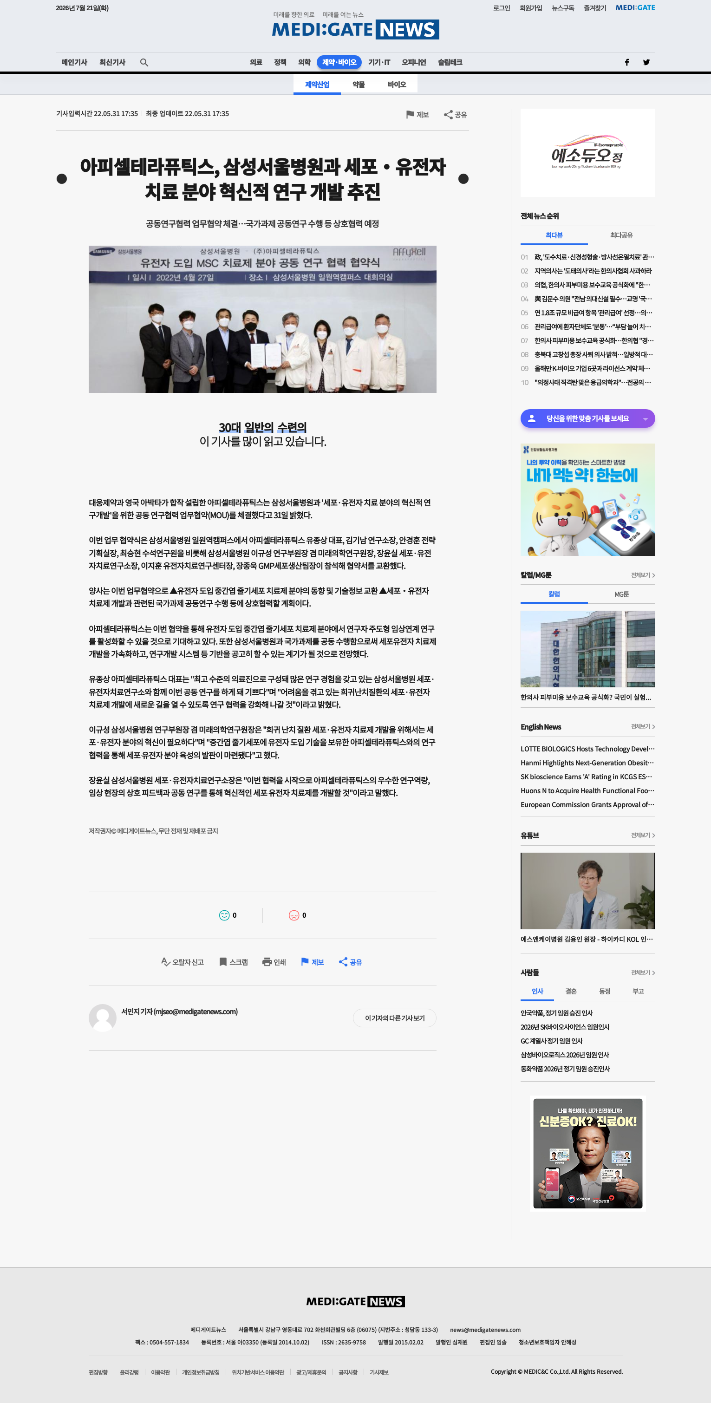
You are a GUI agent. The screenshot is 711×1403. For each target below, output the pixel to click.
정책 (280, 62)
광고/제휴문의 (311, 1372)
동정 (604, 991)
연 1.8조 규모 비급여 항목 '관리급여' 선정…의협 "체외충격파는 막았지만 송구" (595, 312)
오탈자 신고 (187, 962)
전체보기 (640, 575)
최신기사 (112, 62)
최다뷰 (554, 235)
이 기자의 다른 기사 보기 (394, 1018)
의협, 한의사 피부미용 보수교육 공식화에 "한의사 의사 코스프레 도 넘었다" (595, 284)
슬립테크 (450, 62)
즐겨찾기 (595, 8)
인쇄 (280, 962)
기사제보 (379, 1372)
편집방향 (98, 1372)
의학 (304, 62)
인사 (537, 991)
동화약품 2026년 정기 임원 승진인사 (565, 1068)
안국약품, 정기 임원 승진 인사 (557, 1013)
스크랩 (238, 962)
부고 (638, 991)
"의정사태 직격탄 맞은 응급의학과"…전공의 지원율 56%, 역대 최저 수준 (595, 382)
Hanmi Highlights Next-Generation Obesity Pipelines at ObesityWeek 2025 (588, 762)
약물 (358, 84)
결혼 (570, 991)
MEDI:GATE (635, 7)
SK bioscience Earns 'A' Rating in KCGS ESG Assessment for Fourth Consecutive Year (588, 776)
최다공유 (621, 235)
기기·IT (379, 62)
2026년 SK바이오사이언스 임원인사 (565, 1026)
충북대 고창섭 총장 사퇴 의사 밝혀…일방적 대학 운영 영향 (595, 354)
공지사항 (348, 1372)
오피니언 (414, 62)
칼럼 (554, 594)
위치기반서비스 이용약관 (258, 1372)
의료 (256, 62)
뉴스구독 (563, 8)
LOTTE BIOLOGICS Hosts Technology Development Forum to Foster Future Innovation (588, 748)
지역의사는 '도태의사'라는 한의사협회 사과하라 (593, 270)
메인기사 (74, 62)
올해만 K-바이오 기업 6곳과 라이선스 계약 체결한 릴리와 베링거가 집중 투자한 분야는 (595, 368)
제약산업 (317, 84)
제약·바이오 (339, 62)
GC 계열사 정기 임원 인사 (551, 1040)
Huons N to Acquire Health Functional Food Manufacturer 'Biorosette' (588, 790)
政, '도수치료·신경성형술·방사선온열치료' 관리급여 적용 (595, 256)
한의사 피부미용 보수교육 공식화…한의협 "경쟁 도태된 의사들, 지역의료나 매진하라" (595, 340)
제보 (423, 114)
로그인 (501, 8)
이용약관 (160, 1372)
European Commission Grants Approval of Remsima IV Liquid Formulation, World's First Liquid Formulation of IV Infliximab (588, 804)
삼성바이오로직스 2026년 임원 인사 (565, 1054)
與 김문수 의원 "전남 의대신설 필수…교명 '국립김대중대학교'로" (595, 298)
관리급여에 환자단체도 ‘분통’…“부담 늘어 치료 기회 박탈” (595, 326)
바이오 (397, 84)
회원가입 (531, 8)
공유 (461, 114)
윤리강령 (129, 1372)
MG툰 (621, 594)
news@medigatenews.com (485, 1329)
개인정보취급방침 (200, 1372)
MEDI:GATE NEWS (355, 25)
